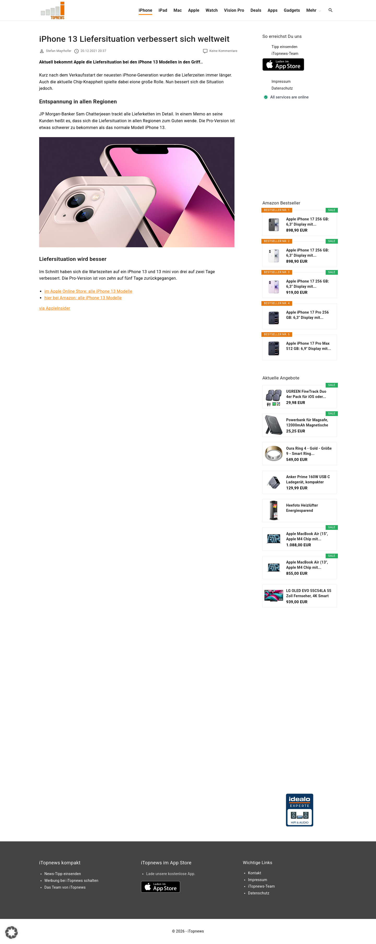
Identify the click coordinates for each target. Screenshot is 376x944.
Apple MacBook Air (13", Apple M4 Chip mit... (307, 565)
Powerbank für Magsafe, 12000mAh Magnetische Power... (307, 423)
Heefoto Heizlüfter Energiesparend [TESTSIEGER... (302, 508)
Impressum (281, 81)
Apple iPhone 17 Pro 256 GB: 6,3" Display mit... (307, 315)
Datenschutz (282, 88)
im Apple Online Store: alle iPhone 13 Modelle (88, 291)
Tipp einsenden (284, 47)
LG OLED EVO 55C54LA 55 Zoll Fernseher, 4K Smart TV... (308, 594)
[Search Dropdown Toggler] (331, 10)
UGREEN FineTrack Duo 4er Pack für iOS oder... (306, 394)
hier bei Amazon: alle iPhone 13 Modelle (83, 297)
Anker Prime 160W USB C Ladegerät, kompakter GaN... (308, 480)
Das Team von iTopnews (65, 887)
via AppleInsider (54, 308)
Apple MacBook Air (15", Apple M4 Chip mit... (307, 536)
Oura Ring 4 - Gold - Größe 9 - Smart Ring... (309, 451)
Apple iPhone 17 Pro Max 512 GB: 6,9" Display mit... (308, 346)
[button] (11, 932)
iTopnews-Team (285, 53)
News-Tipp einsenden (62, 874)
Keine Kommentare (223, 51)
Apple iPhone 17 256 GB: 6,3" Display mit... (307, 221)
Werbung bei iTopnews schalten (71, 880)
